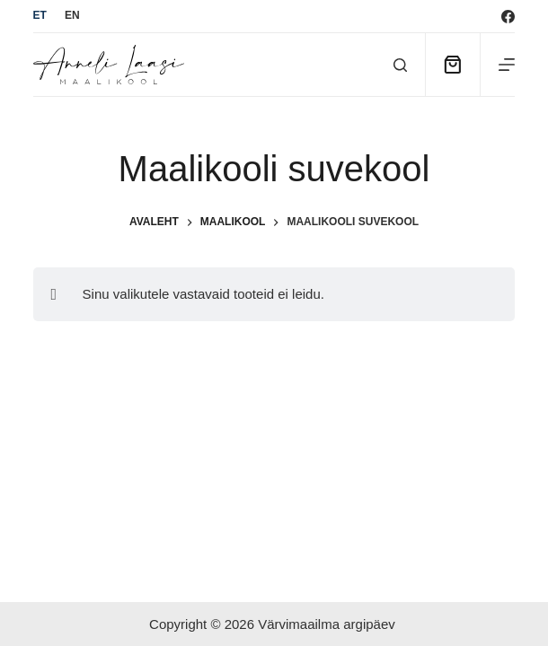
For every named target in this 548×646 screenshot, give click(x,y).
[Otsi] (400, 65)
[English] (72, 16)
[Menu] (507, 65)
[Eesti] (40, 16)
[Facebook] (508, 16)
